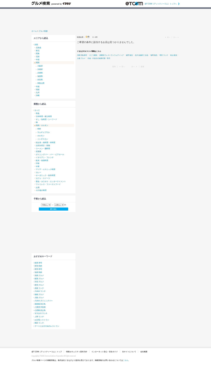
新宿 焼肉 (38, 266)
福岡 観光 (153, 55)
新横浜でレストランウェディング (111, 55)
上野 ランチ (39, 317)
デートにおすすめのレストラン (47, 326)
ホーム (34, 31)
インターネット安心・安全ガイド (104, 352)
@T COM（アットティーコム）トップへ (162, 4)
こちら (125, 360)
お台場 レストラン (42, 320)
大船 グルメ (39, 298)
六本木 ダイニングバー (44, 301)
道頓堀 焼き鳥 (40, 304)
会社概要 (143, 352)
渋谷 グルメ (39, 282)
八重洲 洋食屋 (40, 307)
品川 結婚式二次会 (141, 55)
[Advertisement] (105, 19)
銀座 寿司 (38, 263)
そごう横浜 (93, 55)
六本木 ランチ (40, 291)
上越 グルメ (81, 58)
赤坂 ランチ (39, 288)
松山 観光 (173, 55)
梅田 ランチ (39, 323)
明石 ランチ (164, 55)
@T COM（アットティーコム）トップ (47, 352)
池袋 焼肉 (38, 272)
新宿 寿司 (38, 269)
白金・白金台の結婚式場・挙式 (99, 58)
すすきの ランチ (41, 313)
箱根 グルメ (39, 294)
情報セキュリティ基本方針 (76, 352)
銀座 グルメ (39, 279)
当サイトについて (129, 352)
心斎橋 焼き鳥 (40, 310)
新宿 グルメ (39, 285)
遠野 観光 (129, 55)
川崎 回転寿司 (82, 55)
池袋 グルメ (39, 275)
